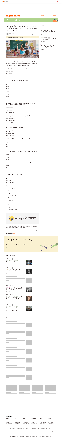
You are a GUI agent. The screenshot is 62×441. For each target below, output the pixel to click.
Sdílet (37, 34)
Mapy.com (17, 428)
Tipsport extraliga (17, 426)
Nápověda (27, 436)
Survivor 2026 (37, 428)
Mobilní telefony (18, 431)
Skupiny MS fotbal (25, 422)
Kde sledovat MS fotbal (26, 423)
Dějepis (14, 233)
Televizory (41, 431)
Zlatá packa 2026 (32, 428)
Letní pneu (33, 431)
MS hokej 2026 (17, 419)
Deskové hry (37, 431)
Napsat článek (32, 218)
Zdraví (41, 37)
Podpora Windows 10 (48, 428)
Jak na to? (19, 247)
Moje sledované (43, 15)
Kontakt (31, 436)
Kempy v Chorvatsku (43, 419)
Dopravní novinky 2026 (51, 422)
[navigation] (1, 1)
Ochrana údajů (35, 436)
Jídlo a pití (42, 44)
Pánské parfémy (50, 431)
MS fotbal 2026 (25, 419)
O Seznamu (16, 436)
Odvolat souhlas (48, 436)
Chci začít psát (52, 15)
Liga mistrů (24, 426)
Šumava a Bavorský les (43, 422)
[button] (22, 49)
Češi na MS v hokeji (17, 423)
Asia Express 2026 (42, 428)
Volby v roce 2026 (8, 419)
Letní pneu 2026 (50, 419)
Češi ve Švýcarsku (42, 423)
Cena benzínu (27, 428)
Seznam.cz (58, 1)
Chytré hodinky (45, 431)
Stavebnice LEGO (23, 431)
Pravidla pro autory (42, 436)
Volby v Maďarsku (8, 426)
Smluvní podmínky (22, 436)
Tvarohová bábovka (34, 423)
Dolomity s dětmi (42, 426)
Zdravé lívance (33, 422)
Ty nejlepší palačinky (34, 419)
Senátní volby (8, 422)
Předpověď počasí (22, 428)
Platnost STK (50, 426)
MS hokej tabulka (17, 422)
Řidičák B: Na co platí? (51, 423)
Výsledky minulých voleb (9, 423)
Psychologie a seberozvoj (46, 29)
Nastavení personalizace (31, 437)
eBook (33, 34)
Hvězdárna (11, 33)
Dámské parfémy (28, 431)
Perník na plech (33, 426)
